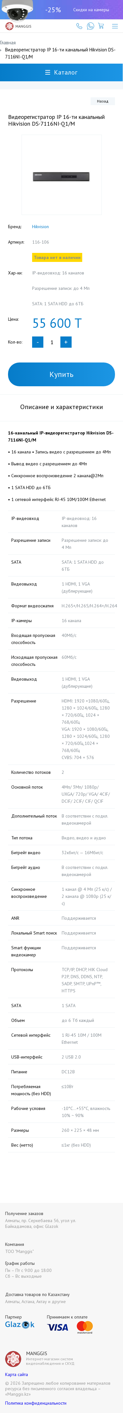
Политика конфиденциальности (35, 1403)
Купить (61, 374)
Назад (103, 101)
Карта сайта (16, 1374)
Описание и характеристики (61, 407)
